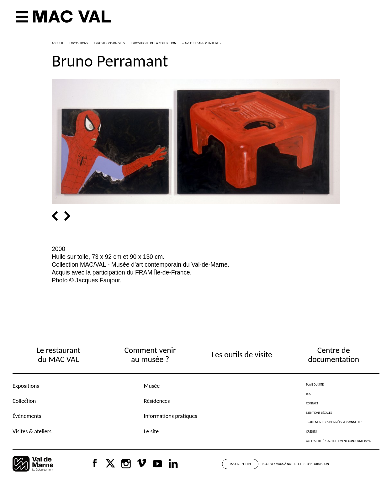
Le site (151, 431)
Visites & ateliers (32, 431)
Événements (27, 415)
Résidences (157, 400)
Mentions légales (319, 413)
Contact (312, 403)
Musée (152, 385)
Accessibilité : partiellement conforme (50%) (339, 441)
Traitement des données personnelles (334, 422)
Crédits (311, 431)
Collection (24, 400)
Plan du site (315, 384)
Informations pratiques (170, 415)
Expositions (26, 385)
